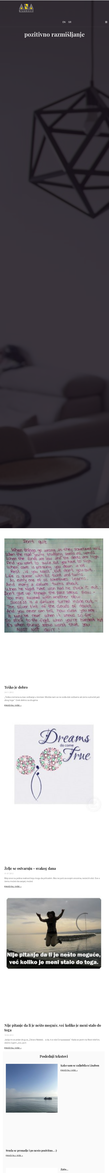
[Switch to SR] (70, 22)
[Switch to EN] (64, 22)
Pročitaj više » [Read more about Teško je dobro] (13, 705)
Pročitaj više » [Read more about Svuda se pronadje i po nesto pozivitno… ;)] (14, 1156)
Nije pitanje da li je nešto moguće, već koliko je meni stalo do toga (52, 1027)
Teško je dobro (16, 687)
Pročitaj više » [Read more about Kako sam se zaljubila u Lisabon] (69, 1070)
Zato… (64, 1169)
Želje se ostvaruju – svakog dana (30, 868)
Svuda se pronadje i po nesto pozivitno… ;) (31, 1150)
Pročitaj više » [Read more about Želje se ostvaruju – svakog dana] (13, 887)
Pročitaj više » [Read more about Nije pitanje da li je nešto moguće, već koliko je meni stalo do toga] (13, 1048)
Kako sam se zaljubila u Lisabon (80, 1065)
